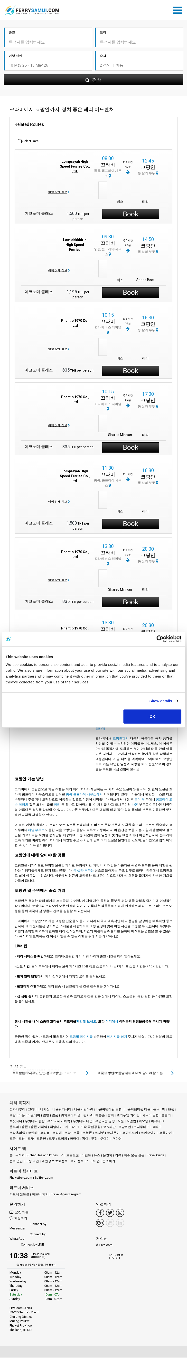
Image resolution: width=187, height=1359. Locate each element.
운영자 (107, 1156)
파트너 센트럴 (19, 1195)
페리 (57, 806)
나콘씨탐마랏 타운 (137, 1111)
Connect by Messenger (27, 1228)
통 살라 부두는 (83, 872)
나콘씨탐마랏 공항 (109, 1111)
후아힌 (117, 1140)
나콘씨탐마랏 (83, 1111)
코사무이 (113, 1134)
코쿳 (31, 1140)
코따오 (157, 1128)
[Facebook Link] (100, 1214)
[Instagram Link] (120, 1214)
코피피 (62, 1140)
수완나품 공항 (105, 1122)
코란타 (32, 1134)
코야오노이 (130, 1134)
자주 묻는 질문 (134, 1156)
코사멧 (99, 1134)
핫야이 (105, 1140)
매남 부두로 (36, 831)
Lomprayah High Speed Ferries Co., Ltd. (75, 168)
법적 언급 (16, 1162)
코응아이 (165, 1134)
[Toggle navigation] (178, 10)
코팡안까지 (121, 740)
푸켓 (94, 1140)
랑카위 (88, 1116)
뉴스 (97, 1156)
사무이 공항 (150, 1116)
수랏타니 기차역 (58, 1122)
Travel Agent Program (66, 1195)
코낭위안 (124, 1128)
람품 (55, 1116)
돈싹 (156, 1111)
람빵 (46, 1116)
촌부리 (14, 1128)
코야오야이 (149, 1134)
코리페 (57, 1134)
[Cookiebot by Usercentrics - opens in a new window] (160, 639)
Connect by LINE (26, 1246)
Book (130, 216)
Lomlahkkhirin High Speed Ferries (74, 246)
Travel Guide (155, 1156)
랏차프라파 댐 (71, 1116)
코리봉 (45, 1134)
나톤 (135, 806)
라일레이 (34, 1116)
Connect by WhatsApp (27, 1238)
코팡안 (148, 169)
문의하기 (109, 1162)
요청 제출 (18, 1213)
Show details (161, 701)
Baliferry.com (44, 1179)
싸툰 (121, 1122)
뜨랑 (12, 1116)
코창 (22, 1140)
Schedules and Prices (43, 1156)
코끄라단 (109, 1128)
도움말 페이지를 (81, 1038)
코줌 (12, 1140)
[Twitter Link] (110, 1214)
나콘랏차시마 (61, 1111)
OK (152, 716)
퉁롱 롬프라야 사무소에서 (84, 796)
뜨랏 (171, 1111)
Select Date (28, 143)
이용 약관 (32, 1162)
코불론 (87, 1134)
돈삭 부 (139, 801)
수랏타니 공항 (35, 1122)
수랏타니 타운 (83, 1122)
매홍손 (100, 1116)
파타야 (74, 1140)
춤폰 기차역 (39, 1128)
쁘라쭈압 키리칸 (128, 1116)
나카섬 (45, 1111)
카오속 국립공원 (88, 1128)
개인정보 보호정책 (55, 1162)
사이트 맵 (93, 1162)
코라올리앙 (17, 1134)
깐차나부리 (17, 1111)
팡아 (85, 1140)
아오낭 (143, 1122)
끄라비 (108, 166)
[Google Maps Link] (100, 1224)
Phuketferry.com (20, 1179)
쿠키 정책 (77, 1162)
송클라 (166, 1116)
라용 (22, 1116)
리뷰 (118, 1156)
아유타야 (157, 1122)
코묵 (77, 1134)
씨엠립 (131, 1122)
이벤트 (86, 1156)
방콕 (111, 1116)
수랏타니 (15, 1122)
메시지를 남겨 (117, 1038)
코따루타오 (142, 1128)
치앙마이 (56, 1128)
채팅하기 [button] (18, 1219)
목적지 (20, 1156)
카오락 (70, 1128)
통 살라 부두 (148, 174)
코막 (68, 1134)
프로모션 (72, 1156)
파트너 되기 (40, 1195)
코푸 (52, 1140)
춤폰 (25, 1128)
